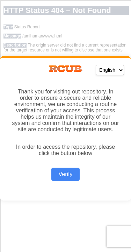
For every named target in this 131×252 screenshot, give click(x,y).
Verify (65, 174)
